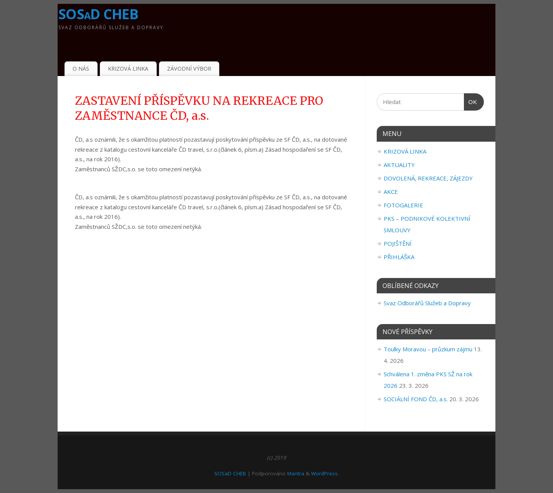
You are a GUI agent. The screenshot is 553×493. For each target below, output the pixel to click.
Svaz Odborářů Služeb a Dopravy (427, 303)
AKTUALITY (399, 165)
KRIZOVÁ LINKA (128, 68)
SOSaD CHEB (98, 14)
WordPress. (325, 473)
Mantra (295, 473)
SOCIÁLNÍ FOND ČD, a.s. (416, 399)
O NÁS (81, 68)
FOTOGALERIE (403, 205)
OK (471, 102)
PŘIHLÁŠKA (399, 257)
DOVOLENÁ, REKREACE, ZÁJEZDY (428, 178)
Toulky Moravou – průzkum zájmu (428, 349)
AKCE (391, 191)
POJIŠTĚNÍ (398, 243)
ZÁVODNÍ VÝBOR (189, 68)
